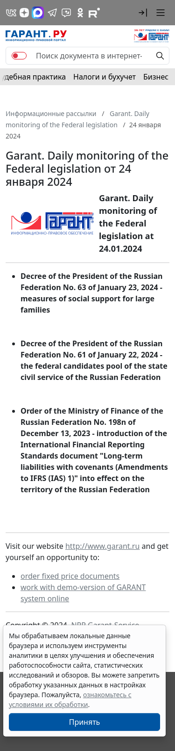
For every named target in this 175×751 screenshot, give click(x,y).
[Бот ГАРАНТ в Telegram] (66, 12)
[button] (143, 13)
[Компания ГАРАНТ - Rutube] (94, 12)
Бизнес (155, 77)
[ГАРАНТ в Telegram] (52, 12)
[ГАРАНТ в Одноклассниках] (80, 12)
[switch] (19, 55)
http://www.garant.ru (102, 546)
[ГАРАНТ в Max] (38, 13)
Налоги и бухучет (104, 77)
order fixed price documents (70, 576)
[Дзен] (24, 12)
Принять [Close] (84, 722)
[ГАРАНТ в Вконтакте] (11, 12)
